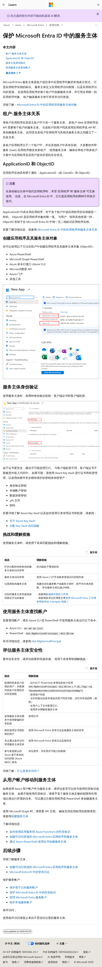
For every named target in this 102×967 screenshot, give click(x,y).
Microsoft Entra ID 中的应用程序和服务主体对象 (47, 104)
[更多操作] (96, 25)
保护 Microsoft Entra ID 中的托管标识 (33, 892)
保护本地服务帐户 (21, 902)
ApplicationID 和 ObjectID (20, 58)
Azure (7, 25)
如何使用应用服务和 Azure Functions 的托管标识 (40, 831)
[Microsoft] (51, 4)
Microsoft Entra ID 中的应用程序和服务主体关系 (67, 229)
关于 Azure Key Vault (22, 521)
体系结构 (54, 25)
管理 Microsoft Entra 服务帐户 (28, 897)
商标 (64, 962)
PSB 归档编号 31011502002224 (60, 952)
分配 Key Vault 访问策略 (24, 526)
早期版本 (70, 957)
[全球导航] (3, 5)
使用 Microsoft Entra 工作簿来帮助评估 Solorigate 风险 (66, 599)
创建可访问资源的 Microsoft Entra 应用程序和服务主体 (44, 836)
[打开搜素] (98, 5)
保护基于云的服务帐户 (24, 887)
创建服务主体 (19, 816)
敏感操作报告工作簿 (57, 594)
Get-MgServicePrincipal (46, 641)
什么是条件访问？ (28, 771)
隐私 (85, 952)
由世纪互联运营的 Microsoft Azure (22, 957)
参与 (5, 962)
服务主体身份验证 (15, 62)
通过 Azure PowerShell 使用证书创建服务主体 (38, 841)
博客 (81, 957)
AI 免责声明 (54, 957)
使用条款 (53, 962)
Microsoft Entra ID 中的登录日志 (29, 872)
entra (18, 25)
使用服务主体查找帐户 (18, 67)
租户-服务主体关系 (16, 53)
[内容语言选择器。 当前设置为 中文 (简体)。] (12, 943)
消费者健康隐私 (32, 962)
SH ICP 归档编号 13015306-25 (19, 952)
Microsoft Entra (35, 25)
